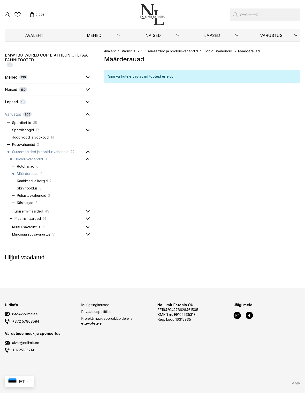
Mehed (94, 35)
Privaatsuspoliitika (96, 311)
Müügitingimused (95, 305)
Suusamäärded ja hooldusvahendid (169, 51)
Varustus (271, 35)
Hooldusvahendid (218, 51)
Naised (153, 35)
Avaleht (34, 35)
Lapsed (212, 35)
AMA (296, 383)
